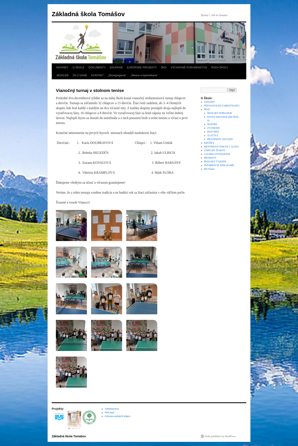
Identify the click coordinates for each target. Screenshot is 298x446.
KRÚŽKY (209, 142)
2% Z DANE (80, 75)
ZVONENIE (213, 128)
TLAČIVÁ (212, 135)
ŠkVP (207, 109)
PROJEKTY (210, 157)
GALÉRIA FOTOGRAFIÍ (217, 154)
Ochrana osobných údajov (118, 416)
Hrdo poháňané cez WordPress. (220, 436)
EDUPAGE (116, 67)
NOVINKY (62, 67)
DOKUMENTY (97, 67)
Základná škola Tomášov (88, 14)
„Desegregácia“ (117, 75)
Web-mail (109, 412)
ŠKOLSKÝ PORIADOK (219, 113)
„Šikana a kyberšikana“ (144, 75)
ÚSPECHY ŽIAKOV (214, 150)
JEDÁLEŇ (62, 75)
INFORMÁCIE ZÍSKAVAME (219, 165)
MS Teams (209, 169)
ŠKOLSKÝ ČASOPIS (215, 161)
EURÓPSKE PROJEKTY (142, 67)
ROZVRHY (213, 131)
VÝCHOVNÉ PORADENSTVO (189, 67)
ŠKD (164, 67)
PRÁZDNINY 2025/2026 (220, 139)
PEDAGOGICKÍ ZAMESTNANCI (221, 105)
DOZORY (212, 124)
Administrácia (112, 408)
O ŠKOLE (78, 67)
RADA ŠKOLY (219, 67)
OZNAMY (209, 101)
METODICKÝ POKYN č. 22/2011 (221, 146)
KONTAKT (97, 75)
